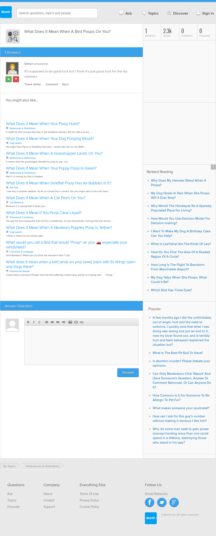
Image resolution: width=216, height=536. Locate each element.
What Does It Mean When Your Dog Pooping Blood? (50, 138)
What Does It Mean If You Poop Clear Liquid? (44, 212)
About (48, 494)
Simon (28, 64)
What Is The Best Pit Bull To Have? (178, 353)
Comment (51, 84)
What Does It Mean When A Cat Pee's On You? (45, 198)
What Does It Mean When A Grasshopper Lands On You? (54, 153)
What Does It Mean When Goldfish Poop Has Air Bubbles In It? (58, 183)
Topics (150, 13)
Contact (49, 500)
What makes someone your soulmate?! (181, 408)
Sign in (204, 13)
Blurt (65, 84)
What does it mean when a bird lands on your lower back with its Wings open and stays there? (70, 264)
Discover (177, 13)
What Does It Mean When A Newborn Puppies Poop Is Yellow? (59, 227)
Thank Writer (32, 84)
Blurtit (6, 12)
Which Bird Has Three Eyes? (171, 290)
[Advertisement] (54, 113)
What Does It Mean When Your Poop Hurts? (43, 123)
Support (49, 507)
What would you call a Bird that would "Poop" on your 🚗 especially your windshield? (66, 245)
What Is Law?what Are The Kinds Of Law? (181, 244)
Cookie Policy (89, 507)
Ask (125, 13)
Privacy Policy (89, 500)
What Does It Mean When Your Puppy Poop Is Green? (51, 168)
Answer (128, 373)
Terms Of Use (89, 494)
